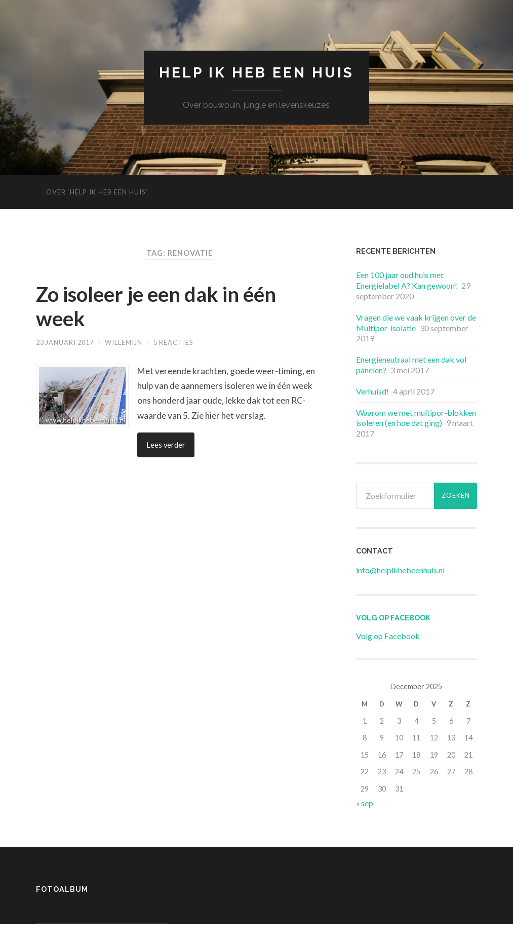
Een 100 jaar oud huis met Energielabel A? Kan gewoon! (406, 280)
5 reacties (173, 342)
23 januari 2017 (65, 342)
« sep (364, 803)
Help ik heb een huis (256, 72)
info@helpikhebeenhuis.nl (400, 570)
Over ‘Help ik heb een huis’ (97, 192)
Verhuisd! (372, 391)
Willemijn (123, 342)
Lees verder (165, 445)
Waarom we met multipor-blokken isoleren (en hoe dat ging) (416, 418)
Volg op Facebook (393, 617)
